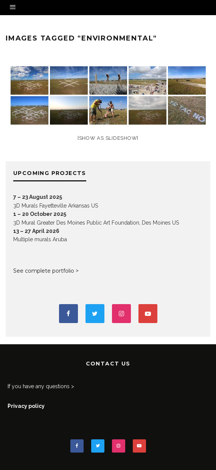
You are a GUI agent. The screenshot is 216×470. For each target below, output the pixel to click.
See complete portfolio (43, 270)
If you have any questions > (41, 386)
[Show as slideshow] (108, 138)
